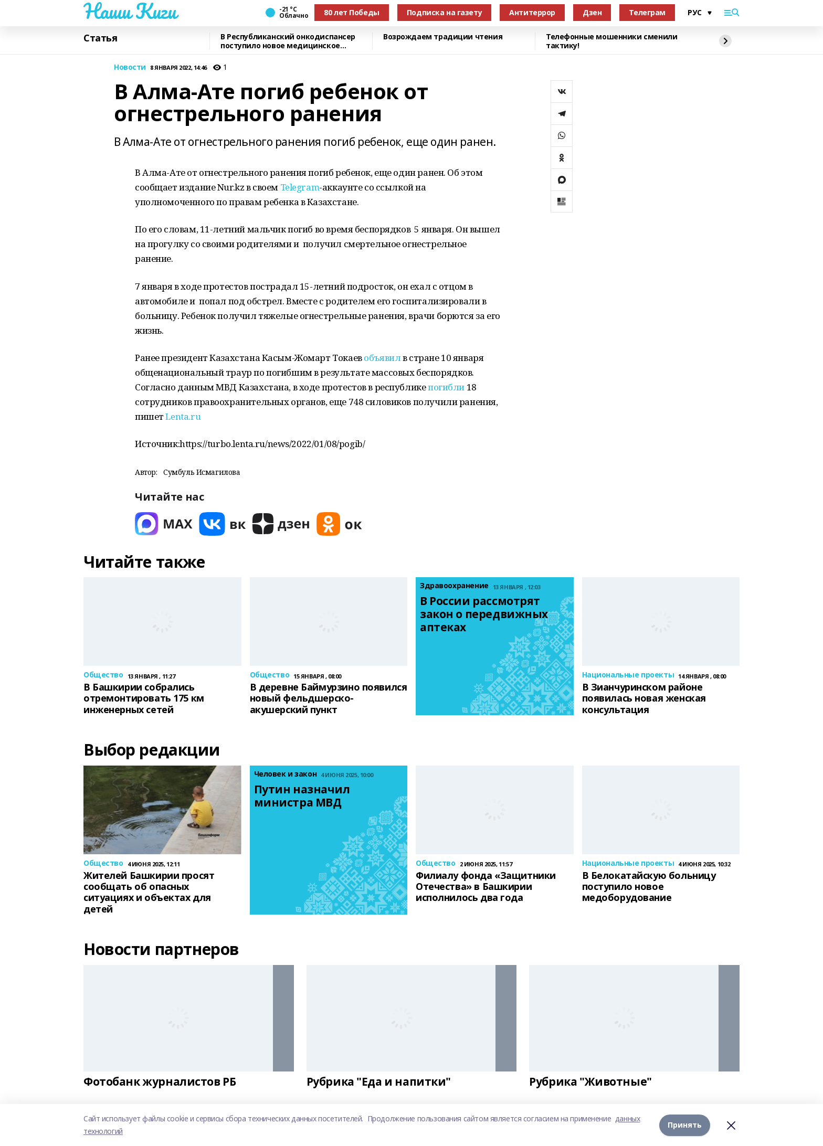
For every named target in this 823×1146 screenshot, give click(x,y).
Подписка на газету (444, 12)
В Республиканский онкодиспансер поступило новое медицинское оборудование (287, 41)
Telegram (300, 187)
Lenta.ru (183, 416)
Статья (100, 38)
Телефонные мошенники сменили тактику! (611, 41)
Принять (685, 1125)
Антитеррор (532, 12)
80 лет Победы (351, 12)
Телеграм (647, 12)
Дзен (592, 12)
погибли (446, 387)
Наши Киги (129, 11)
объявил (382, 358)
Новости (130, 67)
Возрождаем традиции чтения (442, 37)
